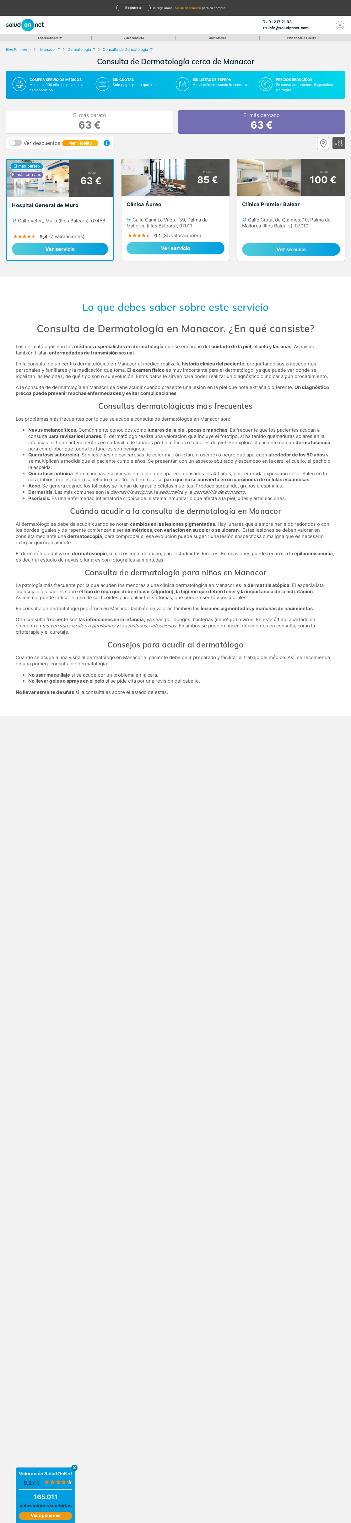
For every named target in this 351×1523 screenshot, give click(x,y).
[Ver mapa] (323, 143)
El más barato (89, 121)
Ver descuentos (61, 143)
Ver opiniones (46, 1515)
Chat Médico (217, 38)
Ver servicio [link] (60, 249)
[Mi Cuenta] (340, 25)
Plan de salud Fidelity (301, 38)
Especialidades (49, 38)
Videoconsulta (133, 38)
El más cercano (261, 121)
